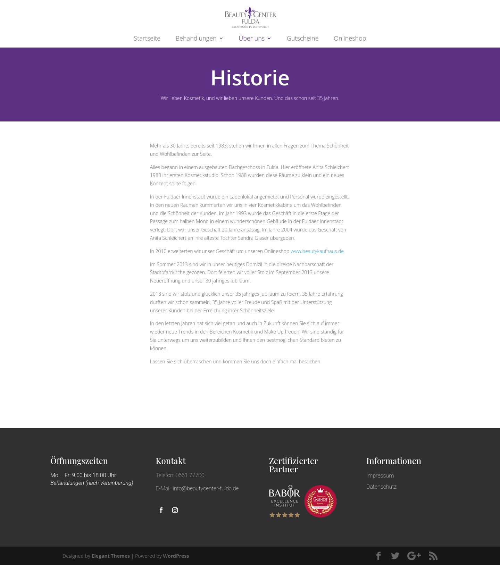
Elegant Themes (111, 556)
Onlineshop (350, 38)
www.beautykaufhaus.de (317, 251)
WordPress (176, 556)
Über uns (252, 38)
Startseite (147, 38)
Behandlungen (196, 38)
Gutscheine (303, 38)
